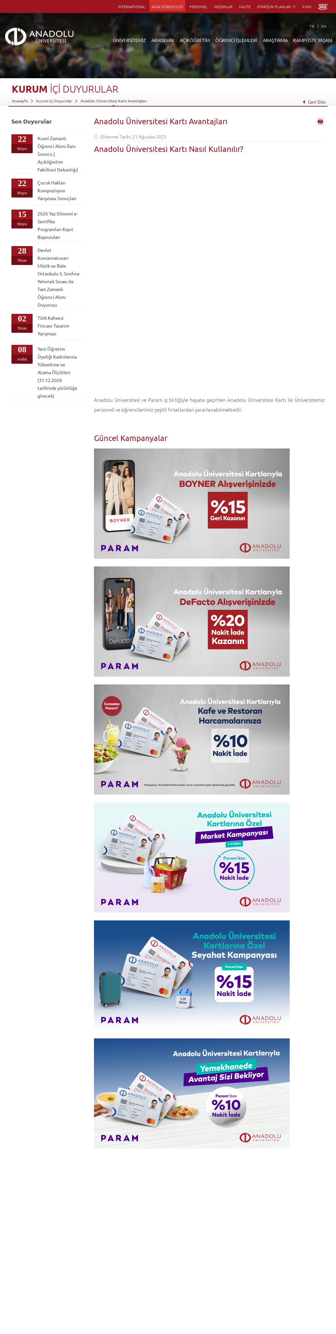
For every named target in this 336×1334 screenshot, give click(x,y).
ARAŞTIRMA (275, 40)
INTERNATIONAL (131, 6)
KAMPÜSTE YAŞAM (312, 40)
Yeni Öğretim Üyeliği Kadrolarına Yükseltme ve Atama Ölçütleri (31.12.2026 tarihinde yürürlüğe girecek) (57, 372)
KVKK (307, 6)
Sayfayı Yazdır (320, 121)
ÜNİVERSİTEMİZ (129, 40)
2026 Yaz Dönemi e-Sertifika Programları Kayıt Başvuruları (58, 225)
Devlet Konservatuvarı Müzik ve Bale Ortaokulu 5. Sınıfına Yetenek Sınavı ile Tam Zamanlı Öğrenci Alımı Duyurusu (58, 277)
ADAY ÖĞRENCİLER (167, 6)
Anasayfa (20, 100)
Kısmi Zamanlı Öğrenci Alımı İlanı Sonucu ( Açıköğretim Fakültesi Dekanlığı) (58, 153)
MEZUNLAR (223, 6)
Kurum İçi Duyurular (54, 100)
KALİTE (245, 6)
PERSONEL (198, 6)
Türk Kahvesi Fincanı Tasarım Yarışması (53, 325)
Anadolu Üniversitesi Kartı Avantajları (114, 100)
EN (324, 26)
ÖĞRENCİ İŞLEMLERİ (236, 40)
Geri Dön (314, 102)
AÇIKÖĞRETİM (195, 40)
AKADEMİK (162, 40)
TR (312, 26)
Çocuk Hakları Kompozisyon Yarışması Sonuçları (57, 190)
